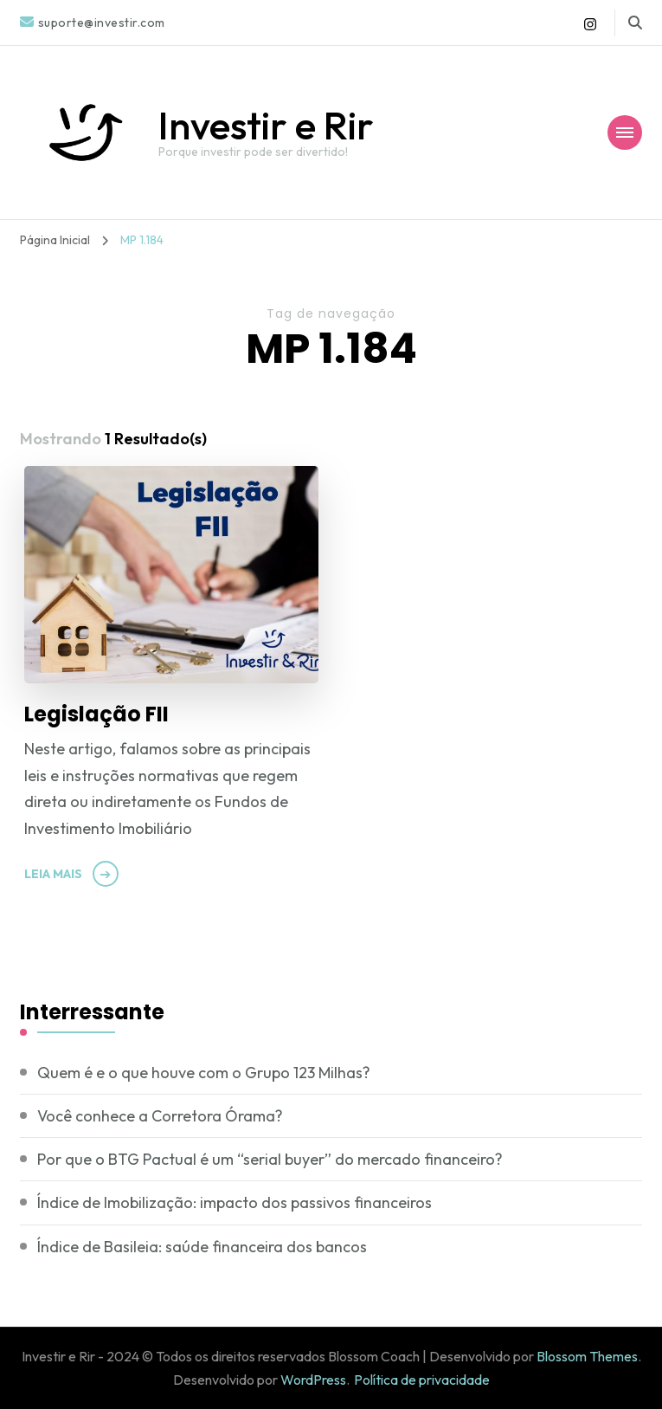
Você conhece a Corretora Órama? (160, 1116)
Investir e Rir (266, 125)
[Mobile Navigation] (624, 132)
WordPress (313, 1379)
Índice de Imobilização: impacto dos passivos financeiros (234, 1202)
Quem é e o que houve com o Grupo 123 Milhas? (203, 1073)
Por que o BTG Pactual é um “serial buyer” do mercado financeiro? (270, 1159)
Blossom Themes (587, 1356)
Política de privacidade (422, 1379)
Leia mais (53, 874)
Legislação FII (96, 714)
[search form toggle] (635, 22)
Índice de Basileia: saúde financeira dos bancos (202, 1247)
